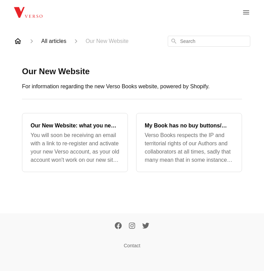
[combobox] (209, 41)
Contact (132, 245)
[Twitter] (146, 226)
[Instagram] (132, 226)
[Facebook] (118, 226)
